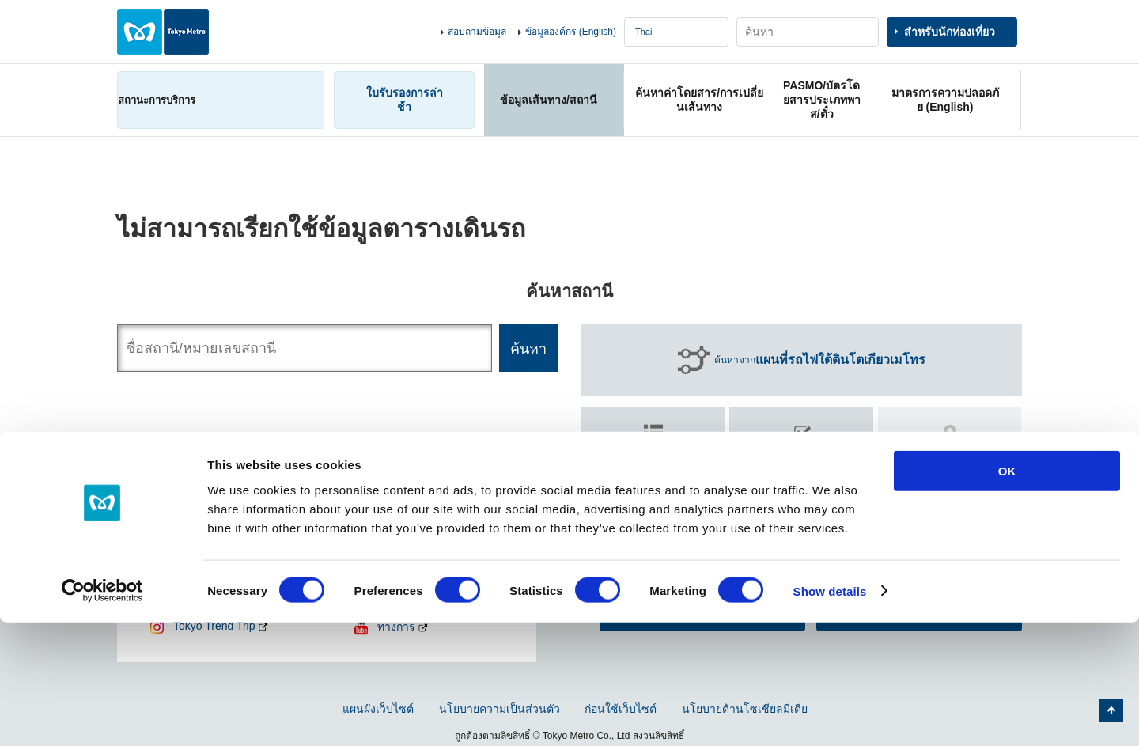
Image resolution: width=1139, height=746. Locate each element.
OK (1007, 594)
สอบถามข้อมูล (477, 31)
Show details (830, 714)
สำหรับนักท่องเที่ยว (949, 31)
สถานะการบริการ (156, 100)
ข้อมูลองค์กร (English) (570, 31)
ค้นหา (801, 461)
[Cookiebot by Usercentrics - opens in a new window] (102, 715)
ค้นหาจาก (819, 360)
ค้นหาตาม (653, 453)
